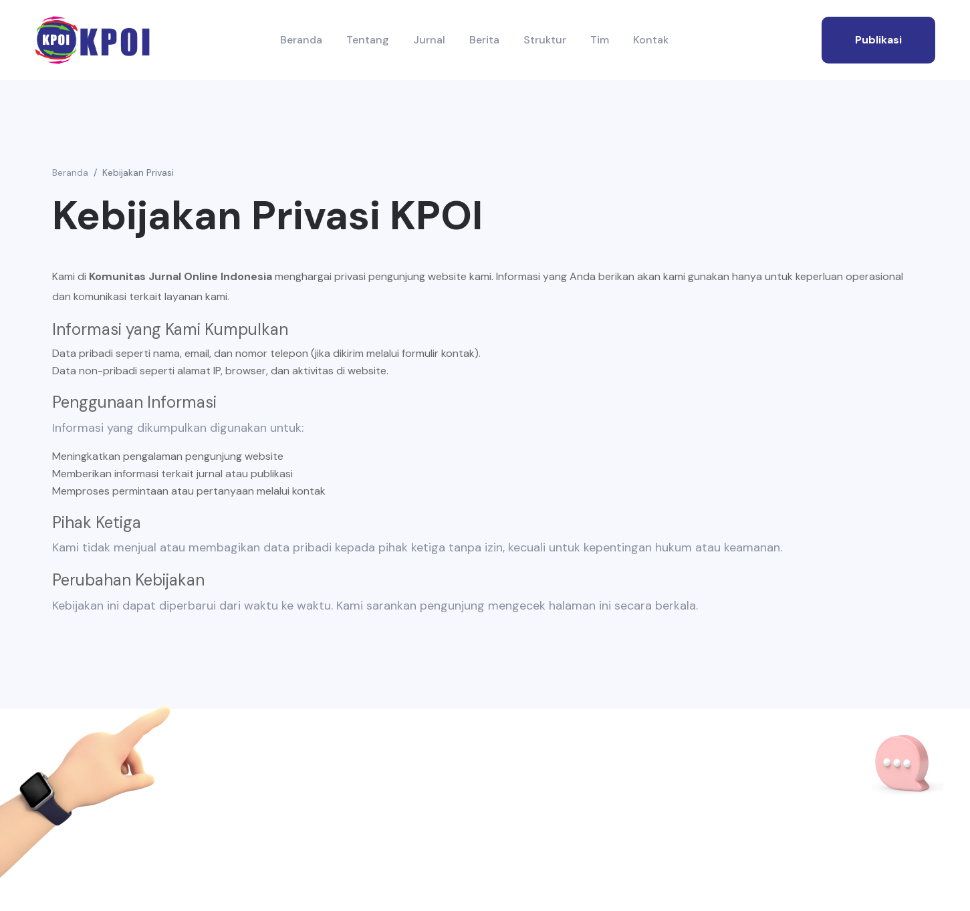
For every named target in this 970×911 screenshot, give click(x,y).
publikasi (878, 40)
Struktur (544, 40)
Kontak (651, 40)
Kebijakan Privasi (138, 172)
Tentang (367, 40)
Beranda (301, 40)
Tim (599, 40)
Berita (484, 40)
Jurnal (429, 40)
